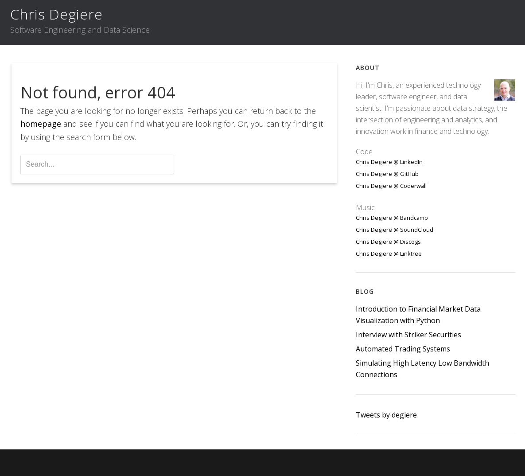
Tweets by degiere (386, 415)
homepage (40, 123)
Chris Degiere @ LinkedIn (389, 162)
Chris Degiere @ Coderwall (391, 186)
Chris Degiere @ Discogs (388, 242)
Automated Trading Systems (403, 349)
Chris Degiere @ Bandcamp (392, 218)
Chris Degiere (56, 13)
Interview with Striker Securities (408, 334)
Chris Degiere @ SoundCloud (394, 230)
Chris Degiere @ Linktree (389, 254)
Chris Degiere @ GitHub (387, 174)
